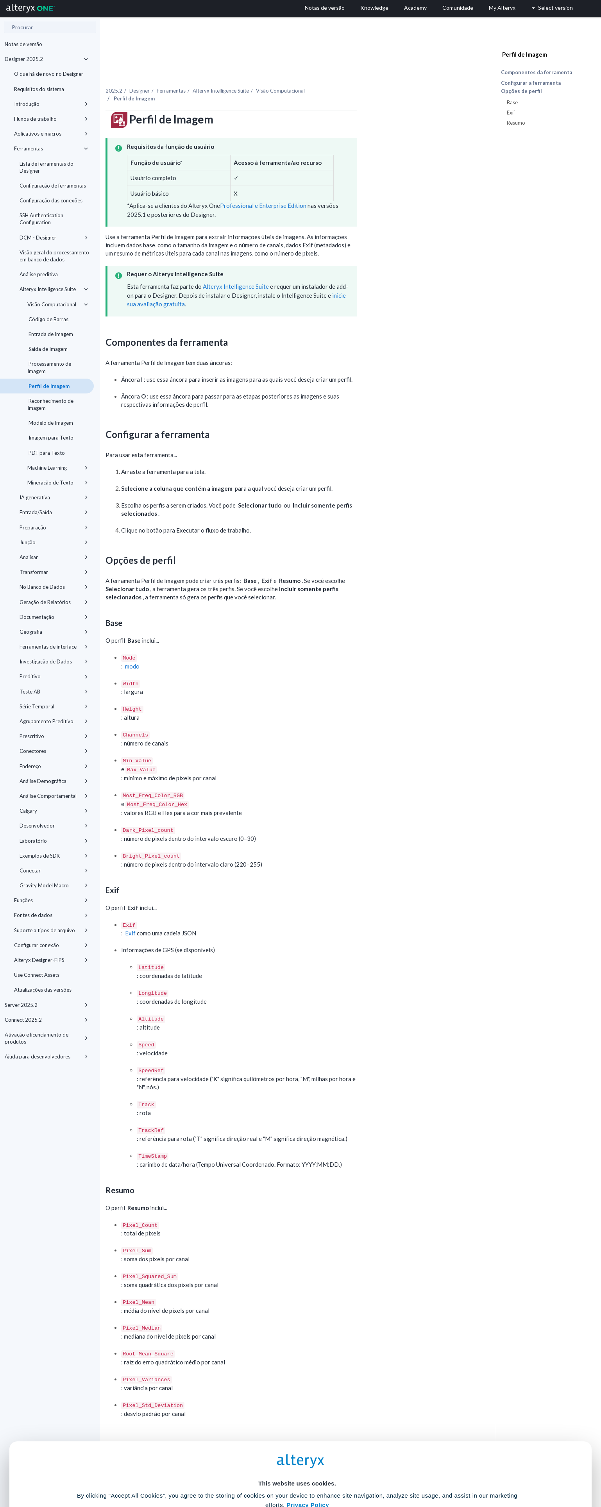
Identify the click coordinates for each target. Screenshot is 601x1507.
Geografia (54, 632)
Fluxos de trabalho (51, 119)
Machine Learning (57, 468)
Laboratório (54, 841)
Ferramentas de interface (54, 647)
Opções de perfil (521, 91)
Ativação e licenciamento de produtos (46, 1038)
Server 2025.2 (46, 1005)
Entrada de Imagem (50, 334)
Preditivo (54, 676)
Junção (54, 542)
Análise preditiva (39, 274)
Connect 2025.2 (46, 1020)
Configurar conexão (51, 945)
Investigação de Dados (54, 661)
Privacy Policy (307, 1428)
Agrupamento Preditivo (54, 721)
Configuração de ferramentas (53, 185)
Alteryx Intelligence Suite (54, 289)
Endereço (54, 766)
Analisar (54, 557)
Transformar (54, 572)
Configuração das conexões (51, 200)
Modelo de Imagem (50, 423)
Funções (51, 900)
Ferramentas (51, 148)
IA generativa (54, 497)
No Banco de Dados (54, 587)
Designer (217, 74)
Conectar (54, 870)
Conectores (54, 751)
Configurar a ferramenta (531, 83)
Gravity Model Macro (54, 885)
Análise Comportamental (54, 796)
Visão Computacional (57, 304)
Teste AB (54, 691)
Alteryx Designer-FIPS (51, 960)
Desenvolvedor (54, 825)
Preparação (54, 527)
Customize (360, 1472)
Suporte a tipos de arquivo (51, 930)
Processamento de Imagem (49, 367)
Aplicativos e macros (51, 133)
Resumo (516, 123)
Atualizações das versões (43, 990)
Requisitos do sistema (39, 89)
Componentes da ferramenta (536, 72)
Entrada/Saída (54, 512)
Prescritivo (54, 736)
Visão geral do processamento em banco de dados (54, 256)
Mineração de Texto (57, 482)
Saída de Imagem (47, 349)
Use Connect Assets (36, 975)
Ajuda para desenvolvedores (46, 1056)
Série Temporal (54, 706)
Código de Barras (47, 319)
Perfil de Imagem (48, 386)
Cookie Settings (297, 1449)
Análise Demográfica (54, 781)
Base (512, 102)
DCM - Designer (54, 237)
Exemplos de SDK (54, 856)
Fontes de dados (51, 915)
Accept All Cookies (241, 1472)
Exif (209, 916)
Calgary (54, 811)
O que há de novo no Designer (48, 74)
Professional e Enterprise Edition (341, 188)
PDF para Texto (46, 453)
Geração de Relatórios (54, 602)
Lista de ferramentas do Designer (46, 167)
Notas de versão (23, 44)
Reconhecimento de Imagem (50, 404)
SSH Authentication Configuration (41, 218)
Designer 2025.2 (46, 59)
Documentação (54, 617)
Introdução (51, 104)
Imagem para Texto (50, 437)
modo (210, 649)
